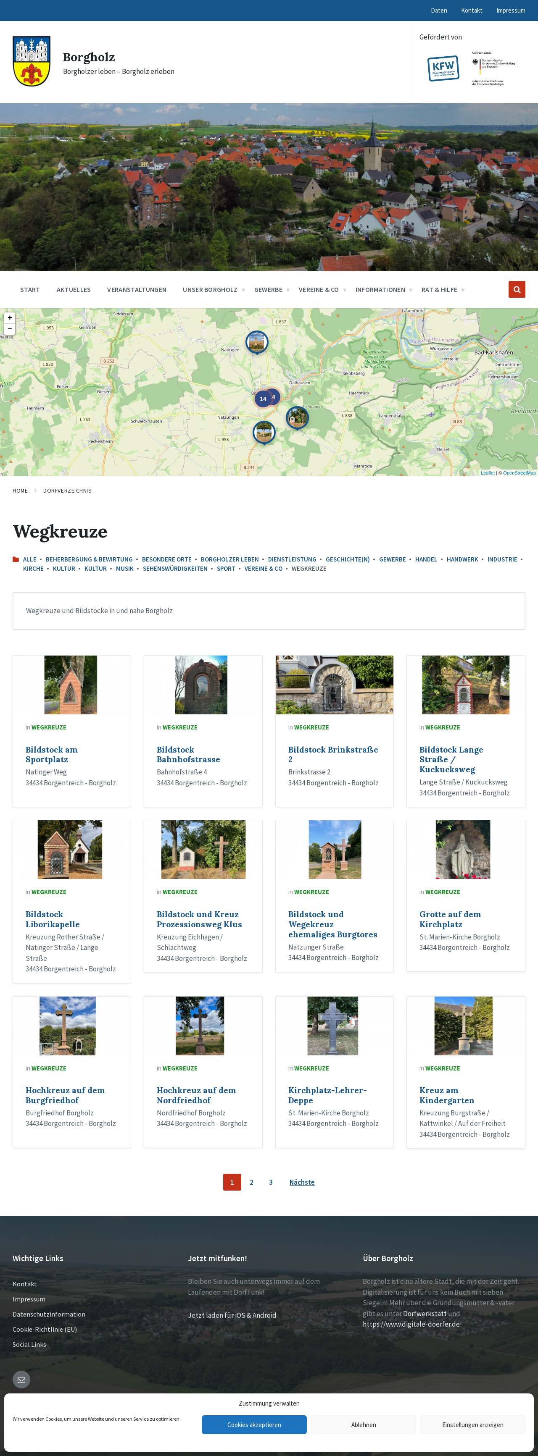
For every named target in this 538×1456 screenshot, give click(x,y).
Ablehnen (363, 1425)
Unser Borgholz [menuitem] (210, 289)
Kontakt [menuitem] (472, 10)
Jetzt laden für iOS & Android (232, 1315)
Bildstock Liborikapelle (53, 919)
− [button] (10, 329)
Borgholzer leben (230, 559)
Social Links (29, 1344)
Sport (226, 568)
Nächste (302, 1182)
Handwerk (462, 559)
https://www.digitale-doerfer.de (411, 1324)
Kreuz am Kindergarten (447, 1095)
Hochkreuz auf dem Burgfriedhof (65, 1095)
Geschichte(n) (348, 559)
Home (20, 490)
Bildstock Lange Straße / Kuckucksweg (451, 760)
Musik (125, 568)
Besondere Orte (167, 559)
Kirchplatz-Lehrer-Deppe (327, 1095)
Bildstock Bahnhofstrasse (188, 755)
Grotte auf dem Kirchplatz (450, 919)
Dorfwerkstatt (425, 1313)
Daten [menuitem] (439, 10)
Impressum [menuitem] (510, 10)
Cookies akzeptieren (254, 1425)
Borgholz (90, 57)
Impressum (29, 1299)
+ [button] (10, 318)
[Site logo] (31, 84)
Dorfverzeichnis (67, 490)
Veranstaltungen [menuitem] (136, 289)
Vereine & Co (263, 568)
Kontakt (25, 1284)
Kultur (64, 568)
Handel (426, 559)
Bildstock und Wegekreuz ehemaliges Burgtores (332, 924)
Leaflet (488, 472)
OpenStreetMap (519, 472)
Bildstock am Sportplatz (52, 755)
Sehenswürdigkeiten (175, 568)
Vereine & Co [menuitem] (319, 289)
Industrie (502, 559)
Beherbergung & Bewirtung (89, 559)
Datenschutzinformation (49, 1314)
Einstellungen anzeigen (473, 1425)
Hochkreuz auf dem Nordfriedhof (196, 1095)
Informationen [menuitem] (380, 289)
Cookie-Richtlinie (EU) (45, 1329)
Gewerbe (392, 559)
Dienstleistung (292, 559)
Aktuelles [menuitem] (74, 289)
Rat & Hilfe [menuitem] (440, 289)
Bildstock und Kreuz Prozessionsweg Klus (199, 919)
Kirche (33, 568)
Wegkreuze (49, 727)
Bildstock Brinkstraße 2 (333, 755)
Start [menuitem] (30, 289)
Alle (30, 559)
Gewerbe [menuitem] (268, 289)
